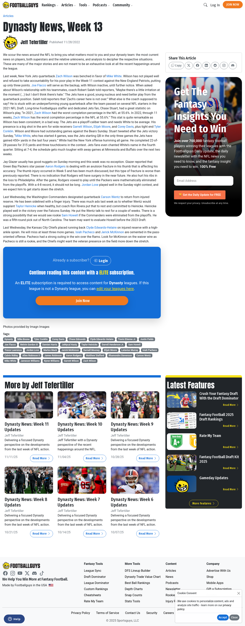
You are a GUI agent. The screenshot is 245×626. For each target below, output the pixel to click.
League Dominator (96, 583)
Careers (168, 613)
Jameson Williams (30, 361)
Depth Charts (134, 589)
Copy (176, 65)
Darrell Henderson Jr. (113, 344)
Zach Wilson (64, 76)
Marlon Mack (50, 350)
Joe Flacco (38, 85)
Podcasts (101, 5)
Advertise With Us (219, 570)
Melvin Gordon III (29, 344)
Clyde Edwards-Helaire (101, 227)
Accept (223, 617)
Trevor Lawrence (13, 350)
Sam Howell (70, 215)
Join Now (232, 4)
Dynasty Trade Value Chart (143, 577)
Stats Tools (132, 601)
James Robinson (53, 355)
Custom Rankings (96, 589)
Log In (215, 5)
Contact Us (132, 613)
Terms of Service (107, 613)
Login (100, 260)
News (169, 577)
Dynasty (9, 339)
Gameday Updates (213, 478)
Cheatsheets (92, 595)
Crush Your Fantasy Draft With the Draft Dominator (218, 395)
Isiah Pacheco (85, 232)
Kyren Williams (51, 361)
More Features (203, 503)
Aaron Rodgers (55, 166)
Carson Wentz (110, 197)
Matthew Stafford (95, 355)
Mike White (114, 76)
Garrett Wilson (82, 126)
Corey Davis (126, 126)
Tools (84, 5)
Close (234, 617)
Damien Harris (49, 344)
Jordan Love (90, 185)
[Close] (239, 593)
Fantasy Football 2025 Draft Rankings (216, 416)
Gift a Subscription (219, 589)
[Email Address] (203, 181)
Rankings (50, 5)
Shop (210, 577)
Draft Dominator (95, 577)
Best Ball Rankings (137, 583)
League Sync (92, 570)
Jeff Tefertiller (34, 42)
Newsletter (173, 589)
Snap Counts (133, 595)
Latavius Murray (130, 350)
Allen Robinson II (31, 355)
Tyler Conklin (41, 339)
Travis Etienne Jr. (127, 339)
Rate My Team (210, 435)
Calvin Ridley (11, 355)
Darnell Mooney (91, 350)
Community (123, 5)
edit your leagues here (115, 288)
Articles (68, 5)
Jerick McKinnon (112, 232)
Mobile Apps (215, 583)
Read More (42, 458)
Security (151, 613)
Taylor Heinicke (26, 206)
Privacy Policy (80, 613)
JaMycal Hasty (69, 344)
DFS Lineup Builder (137, 570)
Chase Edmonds (77, 339)
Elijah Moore (102, 126)
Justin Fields (147, 339)
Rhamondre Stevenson (120, 355)
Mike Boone (23, 339)
